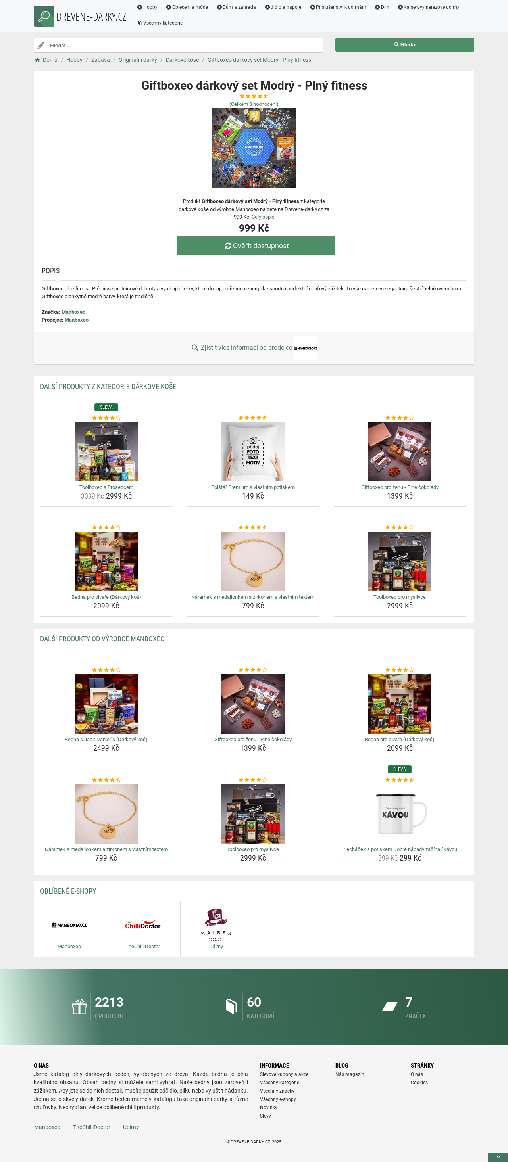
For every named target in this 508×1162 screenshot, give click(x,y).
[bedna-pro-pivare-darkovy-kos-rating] (106, 528)
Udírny (131, 1127)
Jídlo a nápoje (282, 7)
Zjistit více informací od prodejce (254, 348)
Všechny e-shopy (278, 1099)
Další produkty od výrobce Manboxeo (102, 639)
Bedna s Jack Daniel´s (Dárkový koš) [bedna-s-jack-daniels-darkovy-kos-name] (106, 739)
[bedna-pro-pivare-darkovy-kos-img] (106, 561)
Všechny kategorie (160, 23)
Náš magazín (349, 1074)
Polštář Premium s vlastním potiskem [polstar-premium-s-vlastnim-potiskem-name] (253, 487)
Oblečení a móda (186, 7)
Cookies (419, 1082)
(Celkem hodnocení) (254, 104)
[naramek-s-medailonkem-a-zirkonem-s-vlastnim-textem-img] (253, 561)
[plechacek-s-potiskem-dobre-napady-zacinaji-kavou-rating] (400, 780)
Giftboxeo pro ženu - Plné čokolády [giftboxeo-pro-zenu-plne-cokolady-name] (400, 487)
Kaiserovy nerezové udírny (428, 7)
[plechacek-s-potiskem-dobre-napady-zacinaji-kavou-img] (400, 814)
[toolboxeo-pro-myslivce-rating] (400, 528)
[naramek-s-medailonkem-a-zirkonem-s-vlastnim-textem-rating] (253, 528)
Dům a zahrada (236, 7)
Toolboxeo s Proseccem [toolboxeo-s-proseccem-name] (106, 487)
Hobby (147, 7)
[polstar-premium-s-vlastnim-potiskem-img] (253, 451)
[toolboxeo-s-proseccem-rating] (106, 418)
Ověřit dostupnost (256, 245)
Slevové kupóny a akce (284, 1074)
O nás (417, 1074)
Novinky (268, 1107)
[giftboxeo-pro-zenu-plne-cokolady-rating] (400, 418)
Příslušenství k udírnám (337, 7)
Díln (381, 7)
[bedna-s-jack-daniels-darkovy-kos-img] (106, 704)
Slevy (265, 1116)
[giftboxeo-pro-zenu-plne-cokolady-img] (400, 451)
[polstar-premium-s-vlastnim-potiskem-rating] (253, 418)
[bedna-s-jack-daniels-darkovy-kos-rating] (106, 670)
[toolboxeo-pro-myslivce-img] (400, 561)
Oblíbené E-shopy (68, 891)
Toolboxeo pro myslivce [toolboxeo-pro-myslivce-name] (399, 597)
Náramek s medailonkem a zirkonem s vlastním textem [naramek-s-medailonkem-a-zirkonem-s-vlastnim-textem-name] (252, 597)
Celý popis (263, 217)
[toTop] (498, 1157)
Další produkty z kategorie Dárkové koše (108, 386)
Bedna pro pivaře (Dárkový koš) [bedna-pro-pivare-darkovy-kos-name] (106, 597)
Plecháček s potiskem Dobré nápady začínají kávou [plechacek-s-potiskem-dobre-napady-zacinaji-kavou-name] (399, 849)
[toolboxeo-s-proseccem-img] (106, 451)
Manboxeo (73, 312)
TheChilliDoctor (91, 1127)
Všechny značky (277, 1091)
